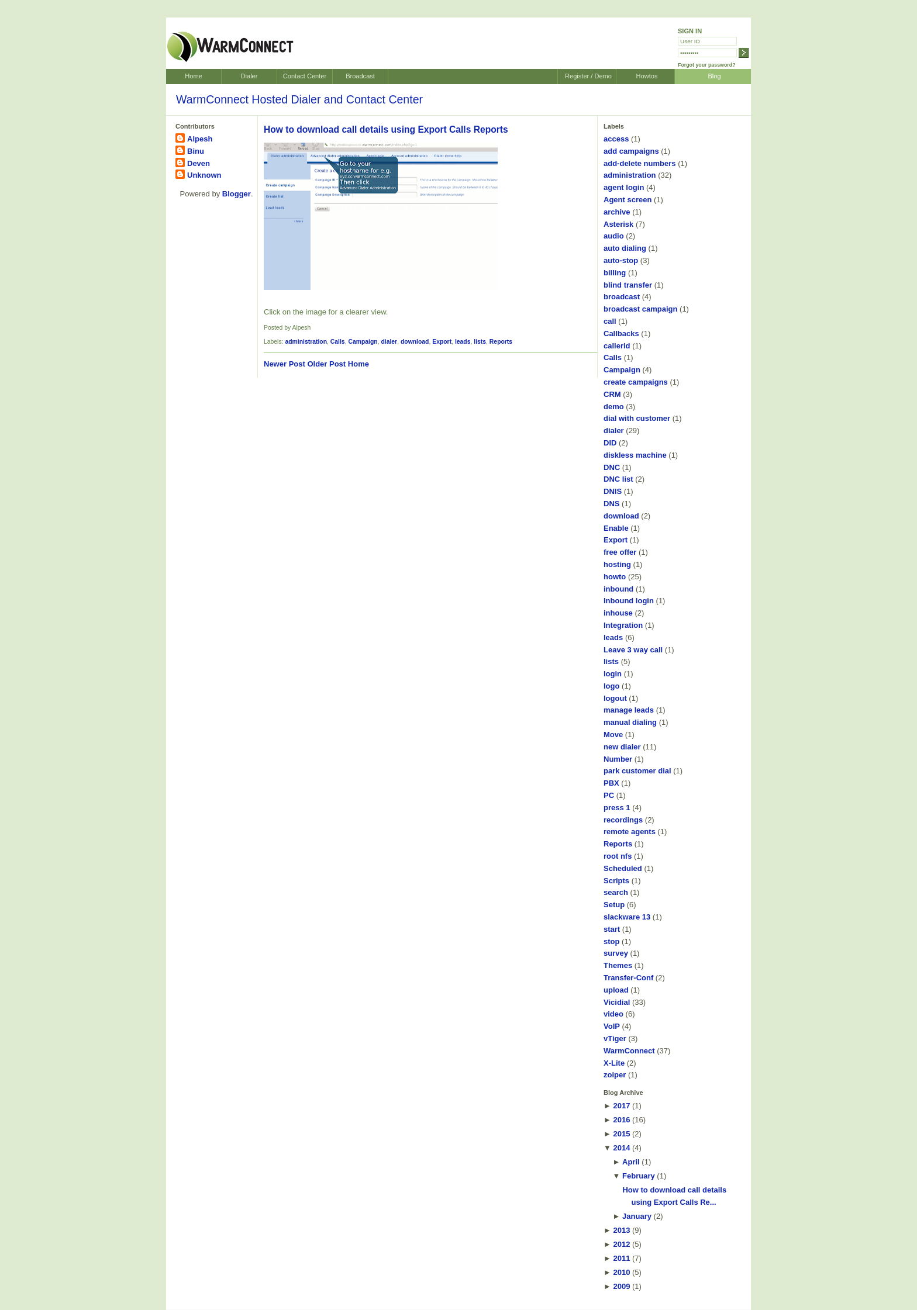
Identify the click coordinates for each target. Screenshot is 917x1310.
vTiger (615, 1038)
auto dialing (625, 248)
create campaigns (636, 382)
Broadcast (360, 76)
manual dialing (630, 722)
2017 (621, 1105)
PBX (611, 783)
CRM (612, 394)
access (616, 138)
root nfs (618, 856)
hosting (617, 564)
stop (611, 941)
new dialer (622, 746)
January (636, 1216)
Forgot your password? (707, 65)
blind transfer (628, 285)
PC (609, 795)
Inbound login (629, 600)
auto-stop (621, 260)
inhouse (618, 613)
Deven (198, 163)
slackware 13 (627, 916)
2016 (621, 1119)
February (638, 1175)
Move (613, 734)
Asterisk (618, 224)
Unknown (204, 175)
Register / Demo (588, 76)
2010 (621, 1272)
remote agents (630, 831)
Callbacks (621, 333)
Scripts (616, 880)
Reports (500, 341)
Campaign (362, 341)
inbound (618, 589)
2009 (621, 1286)
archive (617, 212)
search (616, 892)
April (631, 1161)
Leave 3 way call (633, 649)
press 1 (617, 807)
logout (615, 698)
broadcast (622, 296)
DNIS (613, 491)
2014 (621, 1147)
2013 (621, 1230)
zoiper (615, 1074)
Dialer (249, 76)
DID (610, 442)
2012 (621, 1244)
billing (615, 272)
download (415, 341)
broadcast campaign (640, 309)
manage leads (629, 710)
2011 (621, 1258)
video (613, 1014)
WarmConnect (629, 1050)
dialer (389, 341)
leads (463, 341)
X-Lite (614, 1063)
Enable (616, 528)
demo (614, 406)
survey (616, 953)
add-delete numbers (640, 163)
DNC (612, 467)
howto (615, 576)
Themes (618, 965)
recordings (623, 819)
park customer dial (637, 770)
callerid (617, 345)
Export (441, 341)
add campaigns (631, 151)
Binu (195, 151)
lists (480, 341)
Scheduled (623, 868)
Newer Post (284, 364)
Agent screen (627, 199)
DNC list (618, 479)
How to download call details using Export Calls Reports (386, 129)
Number (618, 759)
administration (306, 341)
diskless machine (635, 455)
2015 (621, 1133)
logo (611, 686)
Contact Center (304, 76)
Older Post (326, 364)
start (612, 929)
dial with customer (637, 418)
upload (616, 990)
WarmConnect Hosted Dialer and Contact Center (299, 99)
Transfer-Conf (628, 977)
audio (614, 235)
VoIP (612, 1026)
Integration (623, 625)
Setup (614, 904)
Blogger (236, 193)
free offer (620, 552)
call (610, 321)
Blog (714, 76)
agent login (624, 187)
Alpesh (199, 138)
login (613, 673)
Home (193, 76)
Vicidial (617, 1002)
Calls (337, 341)
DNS (611, 503)
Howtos (647, 76)
